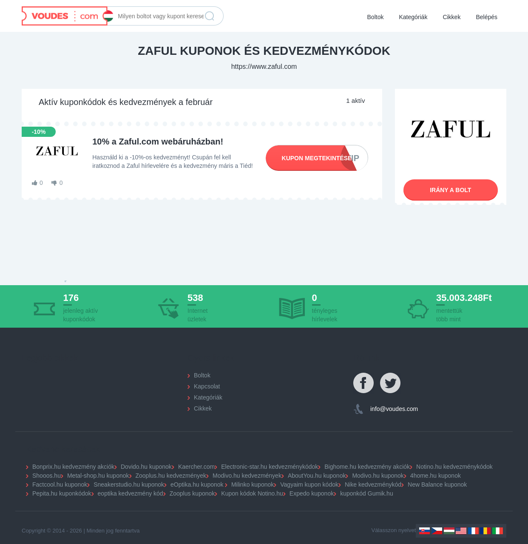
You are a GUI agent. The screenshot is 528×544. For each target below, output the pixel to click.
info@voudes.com (394, 408)
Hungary (449, 530)
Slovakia (424, 530)
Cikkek (451, 17)
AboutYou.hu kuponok (317, 475)
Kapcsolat (207, 386)
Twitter (390, 383)
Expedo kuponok (312, 493)
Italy (497, 530)
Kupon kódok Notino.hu (252, 493)
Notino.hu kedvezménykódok (454, 466)
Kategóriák (413, 17)
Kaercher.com (196, 466)
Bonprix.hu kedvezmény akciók (73, 466)
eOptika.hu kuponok (197, 484)
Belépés (486, 17)
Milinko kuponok (252, 484)
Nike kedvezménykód (373, 484)
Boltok (375, 17)
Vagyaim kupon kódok (309, 484)
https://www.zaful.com (264, 66)
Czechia (436, 530)
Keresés (210, 16)
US (461, 530)
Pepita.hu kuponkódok (61, 493)
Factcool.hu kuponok (59, 484)
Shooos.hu (46, 475)
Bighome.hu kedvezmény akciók (367, 466)
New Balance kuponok (437, 484)
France (473, 530)
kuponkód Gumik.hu (366, 493)
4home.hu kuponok (435, 475)
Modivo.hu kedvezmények (247, 475)
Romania (485, 530)
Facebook (364, 383)
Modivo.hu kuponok (377, 475)
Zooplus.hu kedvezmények (171, 475)
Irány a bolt (450, 190)
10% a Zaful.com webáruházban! (157, 141)
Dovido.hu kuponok (146, 466)
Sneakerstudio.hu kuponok (129, 484)
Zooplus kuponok (192, 493)
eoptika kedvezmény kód (130, 493)
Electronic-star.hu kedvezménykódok (269, 466)
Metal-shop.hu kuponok (98, 475)
